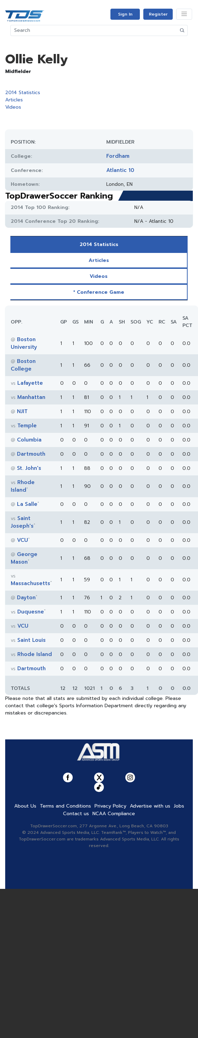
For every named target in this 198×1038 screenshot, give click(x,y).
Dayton (26, 597)
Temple (27, 425)
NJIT (22, 411)
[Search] (94, 30)
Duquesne (30, 612)
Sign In (125, 14)
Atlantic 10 (120, 170)
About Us (25, 920)
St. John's (29, 468)
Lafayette (30, 383)
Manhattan (31, 397)
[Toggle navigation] (184, 14)
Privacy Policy (110, 920)
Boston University (24, 343)
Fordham (117, 156)
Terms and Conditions (65, 920)
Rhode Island (23, 486)
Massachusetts (30, 583)
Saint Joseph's (22, 522)
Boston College (23, 365)
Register (158, 14)
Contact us (76, 927)
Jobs (179, 920)
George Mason (24, 558)
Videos (13, 107)
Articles (14, 99)
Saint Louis (31, 640)
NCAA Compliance (113, 927)
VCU (22, 540)
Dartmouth (31, 454)
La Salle (27, 504)
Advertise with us (150, 920)
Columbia (29, 440)
